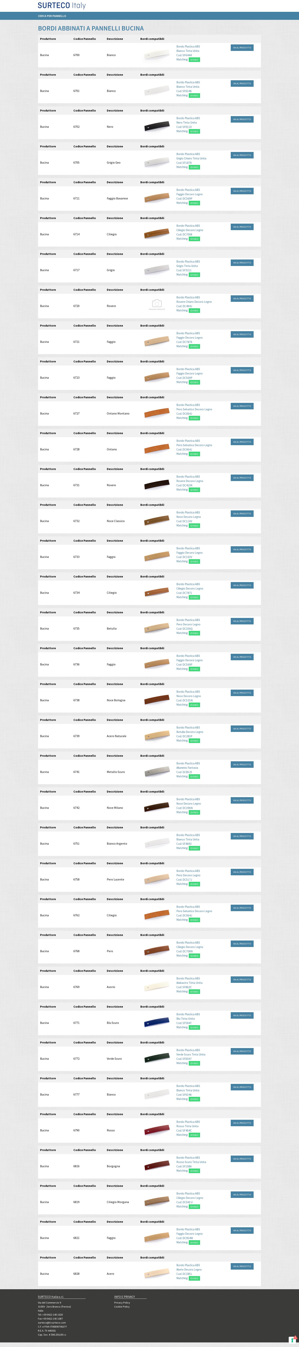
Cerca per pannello (52, 17)
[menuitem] (54, 17)
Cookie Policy (122, 1306)
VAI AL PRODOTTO (242, 52)
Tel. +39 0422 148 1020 (50, 1314)
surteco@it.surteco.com (52, 1322)
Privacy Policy (122, 1302)
